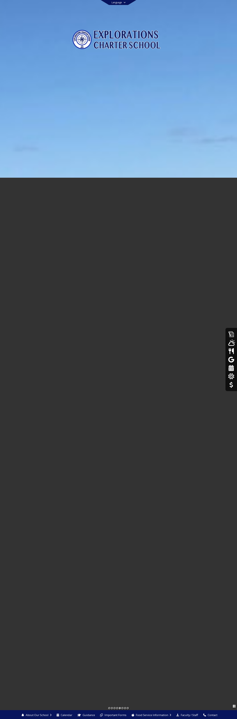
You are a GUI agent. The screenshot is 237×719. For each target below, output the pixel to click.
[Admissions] (231, 334)
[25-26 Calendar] (231, 368)
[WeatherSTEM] (231, 342)
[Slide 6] (122, 708)
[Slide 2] (112, 708)
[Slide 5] (120, 708)
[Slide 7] (125, 708)
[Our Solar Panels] (231, 376)
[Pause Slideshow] (234, 706)
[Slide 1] (109, 708)
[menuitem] (36, 714)
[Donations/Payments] (231, 385)
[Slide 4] (117, 708)
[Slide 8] (128, 708)
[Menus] (231, 351)
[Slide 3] (115, 708)
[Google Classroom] (231, 359)
